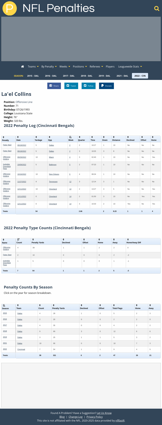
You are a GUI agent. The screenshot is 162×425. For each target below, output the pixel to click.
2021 (5, 343)
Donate (106, 85)
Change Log (76, 417)
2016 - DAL (51, 75)
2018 (5, 331)
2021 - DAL (122, 75)
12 (70, 182)
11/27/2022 (21, 182)
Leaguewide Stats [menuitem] (128, 66)
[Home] (156, 9)
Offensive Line (24, 102)
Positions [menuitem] (78, 66)
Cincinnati (21, 349)
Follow (88, 85)
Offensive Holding (6, 158)
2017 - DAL (69, 75)
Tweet (71, 85)
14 (70, 189)
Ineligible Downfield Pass (7, 166)
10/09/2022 (21, 165)
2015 (5, 313)
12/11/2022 (21, 189)
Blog (62, 417)
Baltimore (52, 165)
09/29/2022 (21, 157)
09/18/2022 (21, 145)
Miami (51, 157)
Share (54, 85)
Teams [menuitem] (32, 66)
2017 (5, 325)
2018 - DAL (86, 75)
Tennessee (53, 182)
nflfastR (120, 420)
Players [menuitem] (110, 66)
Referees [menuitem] (95, 66)
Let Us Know (104, 413)
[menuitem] (22, 67)
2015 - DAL (33, 75)
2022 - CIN (140, 75)
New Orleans (54, 174)
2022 (5, 349)
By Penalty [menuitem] (47, 66)
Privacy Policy (95, 417)
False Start (7, 145)
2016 (5, 319)
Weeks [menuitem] (63, 66)
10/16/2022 (21, 174)
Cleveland (53, 189)
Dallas (51, 145)
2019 (5, 337)
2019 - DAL (104, 75)
